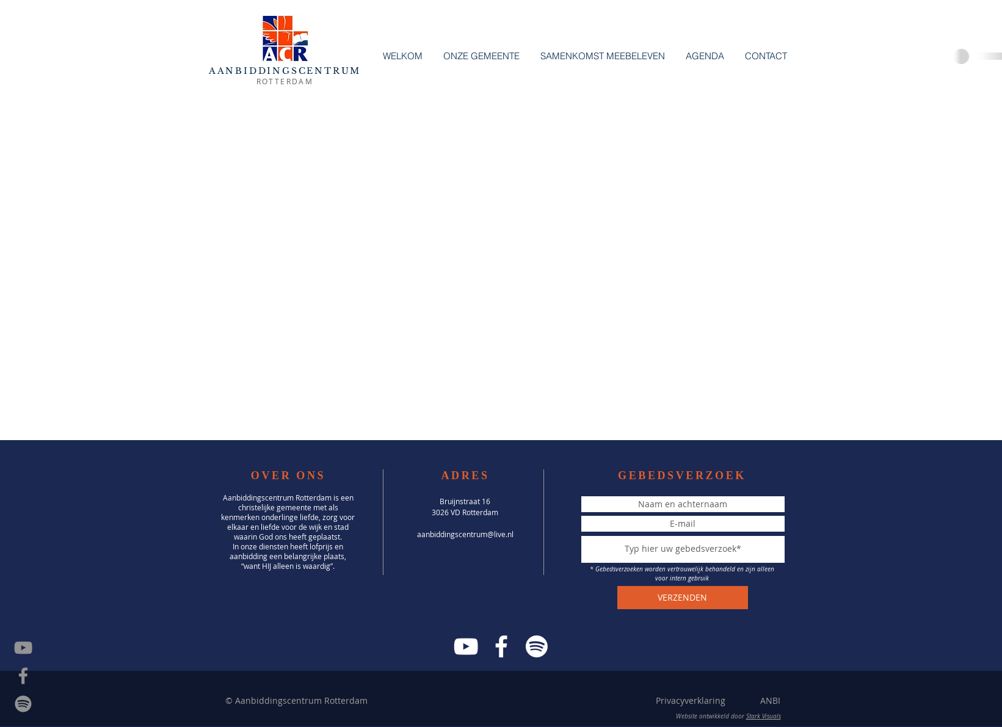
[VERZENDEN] (682, 597)
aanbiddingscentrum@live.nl (465, 534)
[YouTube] (466, 646)
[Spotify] (23, 704)
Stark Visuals (763, 716)
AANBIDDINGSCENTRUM (285, 70)
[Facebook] (501, 646)
